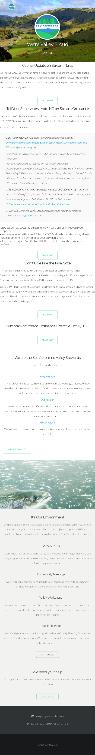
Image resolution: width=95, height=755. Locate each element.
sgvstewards (50, 716)
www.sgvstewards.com (29, 215)
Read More (47, 100)
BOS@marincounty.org (49, 142)
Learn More (47, 52)
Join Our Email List (16, 449)
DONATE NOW (47, 697)
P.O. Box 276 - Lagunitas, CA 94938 (49, 723)
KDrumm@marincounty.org (21, 147)
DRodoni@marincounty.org (21, 142)
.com (61, 716)
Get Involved (47, 654)
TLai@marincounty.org (74, 142)
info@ (39, 716)
